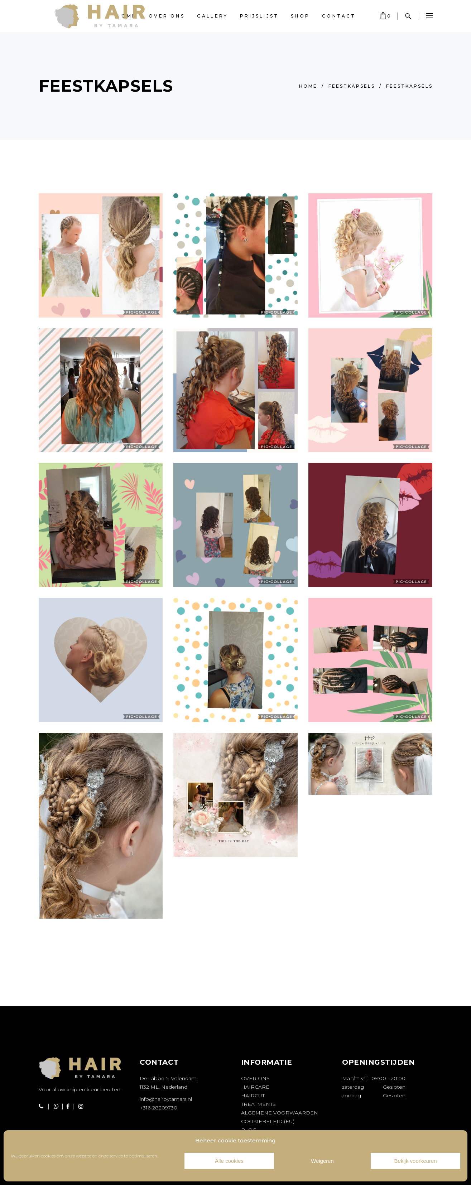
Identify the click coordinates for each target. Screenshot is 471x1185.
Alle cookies (229, 1161)
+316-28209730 (158, 1107)
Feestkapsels (351, 86)
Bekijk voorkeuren (415, 1161)
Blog (248, 1130)
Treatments (258, 1104)
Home (308, 86)
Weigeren (322, 1161)
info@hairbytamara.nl (166, 1099)
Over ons (255, 1078)
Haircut (253, 1095)
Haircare (255, 1087)
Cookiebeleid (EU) (267, 1121)
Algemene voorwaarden (279, 1112)
